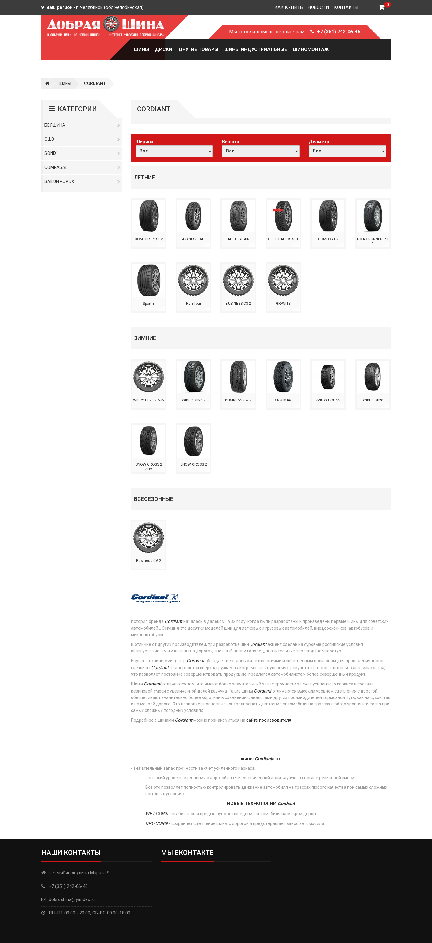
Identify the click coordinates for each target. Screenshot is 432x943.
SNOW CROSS (328, 400)
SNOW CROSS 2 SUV (149, 467)
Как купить (288, 7)
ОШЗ (82, 139)
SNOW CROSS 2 (193, 464)
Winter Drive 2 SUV (149, 400)
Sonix (82, 153)
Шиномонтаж (311, 49)
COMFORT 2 (328, 239)
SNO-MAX (283, 400)
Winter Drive (373, 400)
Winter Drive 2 (193, 400)
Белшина (82, 125)
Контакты (346, 7)
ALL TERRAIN (238, 239)
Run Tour (193, 303)
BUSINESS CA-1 (193, 239)
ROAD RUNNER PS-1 (373, 241)
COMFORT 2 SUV (149, 239)
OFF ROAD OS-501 (283, 239)
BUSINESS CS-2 (238, 303)
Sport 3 (149, 303)
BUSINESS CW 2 (238, 400)
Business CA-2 (148, 561)
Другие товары (198, 49)
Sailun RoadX (82, 181)
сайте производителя (268, 720)
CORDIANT (95, 83)
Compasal (82, 167)
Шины (141, 49)
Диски (163, 49)
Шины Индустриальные (255, 49)
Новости (318, 7)
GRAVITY (283, 303)
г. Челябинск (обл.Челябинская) (109, 7)
